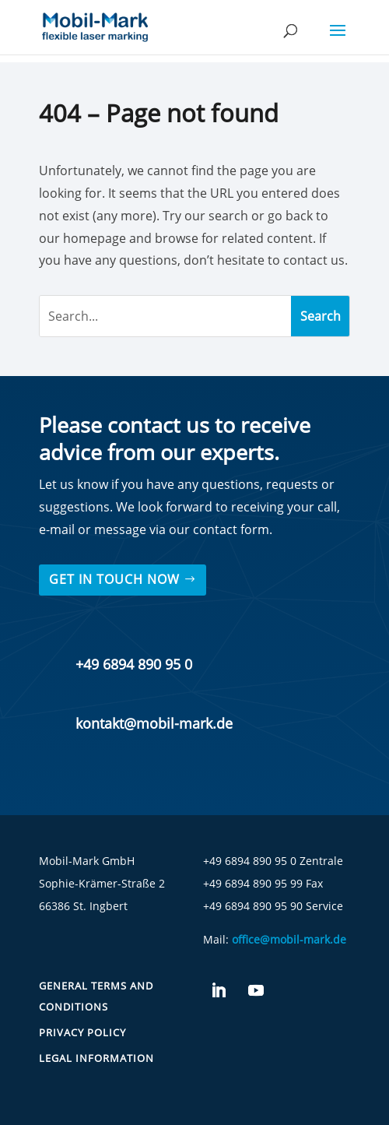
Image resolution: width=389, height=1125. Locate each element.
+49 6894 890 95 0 (133, 664)
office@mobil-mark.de (289, 939)
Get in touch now (114, 579)
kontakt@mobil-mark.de (154, 723)
